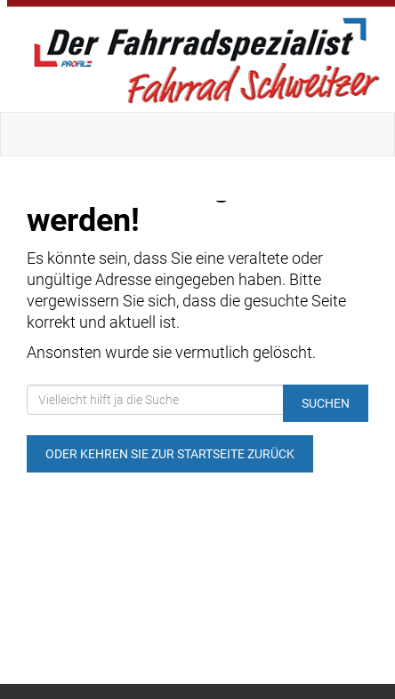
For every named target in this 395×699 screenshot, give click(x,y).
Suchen (326, 403)
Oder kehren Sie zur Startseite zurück (169, 454)
